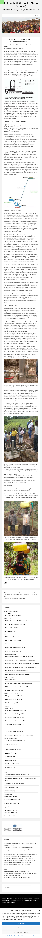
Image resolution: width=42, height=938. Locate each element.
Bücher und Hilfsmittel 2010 (12, 800)
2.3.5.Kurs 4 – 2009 (10, 760)
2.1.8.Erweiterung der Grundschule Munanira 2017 (19, 735)
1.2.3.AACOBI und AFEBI (11, 628)
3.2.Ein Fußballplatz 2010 (11, 787)
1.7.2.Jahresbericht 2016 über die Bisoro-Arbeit (18, 683)
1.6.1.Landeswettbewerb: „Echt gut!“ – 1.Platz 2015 (19, 656)
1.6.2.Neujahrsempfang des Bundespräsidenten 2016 (20, 660)
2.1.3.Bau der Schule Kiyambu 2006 (15, 717)
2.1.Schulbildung (8, 708)
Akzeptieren (21, 923)
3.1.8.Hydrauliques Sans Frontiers (14, 783)
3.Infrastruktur (8, 771)
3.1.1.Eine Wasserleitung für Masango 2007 (17, 774)
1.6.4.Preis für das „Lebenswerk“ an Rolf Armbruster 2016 (21, 667)
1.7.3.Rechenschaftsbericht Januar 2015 (16, 687)
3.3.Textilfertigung (9, 791)
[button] (39, 910)
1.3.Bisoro (7, 635)
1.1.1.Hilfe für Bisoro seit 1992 (13, 615)
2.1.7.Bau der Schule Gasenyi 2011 (14, 731)
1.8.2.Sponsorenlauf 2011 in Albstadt (15, 696)
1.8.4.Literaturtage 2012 (11, 703)
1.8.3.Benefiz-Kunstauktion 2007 (14, 699)
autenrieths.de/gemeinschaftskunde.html (17, 877)
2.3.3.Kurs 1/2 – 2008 (11, 753)
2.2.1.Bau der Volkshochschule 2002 (15, 740)
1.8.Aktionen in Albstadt (11, 694)
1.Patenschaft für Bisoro (11, 611)
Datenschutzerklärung (19, 936)
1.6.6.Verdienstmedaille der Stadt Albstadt (17, 674)
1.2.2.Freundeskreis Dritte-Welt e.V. (15, 624)
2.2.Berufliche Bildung (10, 738)
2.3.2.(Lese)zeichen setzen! (13, 749)
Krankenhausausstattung (11, 803)
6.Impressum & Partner (31, 936)
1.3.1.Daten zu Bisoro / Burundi (13, 637)
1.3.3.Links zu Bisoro (10, 644)
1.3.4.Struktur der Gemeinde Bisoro (15, 647)
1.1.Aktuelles (7, 613)
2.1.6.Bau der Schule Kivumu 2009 (14, 728)
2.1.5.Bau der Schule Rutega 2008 (14, 724)
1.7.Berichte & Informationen (12, 678)
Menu (36, 15)
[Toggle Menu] (2, 2)
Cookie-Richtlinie (9, 936)
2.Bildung (6, 706)
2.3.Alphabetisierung (10, 744)
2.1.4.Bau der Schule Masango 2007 (15, 721)
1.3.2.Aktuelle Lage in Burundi (13, 640)
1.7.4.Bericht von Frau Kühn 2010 (14, 690)
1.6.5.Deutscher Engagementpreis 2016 (16, 671)
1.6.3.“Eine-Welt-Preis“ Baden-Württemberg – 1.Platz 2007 (22, 663)
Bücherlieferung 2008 (10, 796)
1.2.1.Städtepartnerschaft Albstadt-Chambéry (18, 621)
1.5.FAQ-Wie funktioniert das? (12, 651)
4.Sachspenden (8, 794)
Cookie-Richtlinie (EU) (10, 812)
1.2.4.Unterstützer (10, 631)
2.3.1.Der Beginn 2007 (11, 746)
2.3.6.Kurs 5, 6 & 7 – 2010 (12, 764)
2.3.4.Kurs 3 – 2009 (10, 756)
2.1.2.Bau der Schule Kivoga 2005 (14, 714)
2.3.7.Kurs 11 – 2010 (10, 767)
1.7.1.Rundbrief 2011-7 (11, 680)
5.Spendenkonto (8, 807)
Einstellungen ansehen (21, 932)
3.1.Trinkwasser (8, 773)
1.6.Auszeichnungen (10, 654)
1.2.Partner (7, 619)
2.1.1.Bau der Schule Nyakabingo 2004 (15, 710)
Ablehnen (21, 928)
